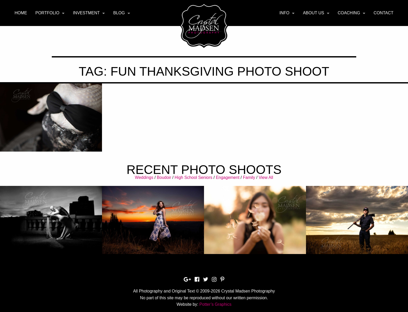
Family (249, 177)
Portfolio (47, 13)
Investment (86, 13)
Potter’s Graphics (215, 304)
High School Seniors (193, 177)
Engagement (227, 177)
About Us (313, 13)
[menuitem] (20, 13)
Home (21, 13)
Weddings (144, 177)
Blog (119, 13)
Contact (383, 13)
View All (266, 177)
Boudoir (164, 177)
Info (284, 13)
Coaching (349, 13)
